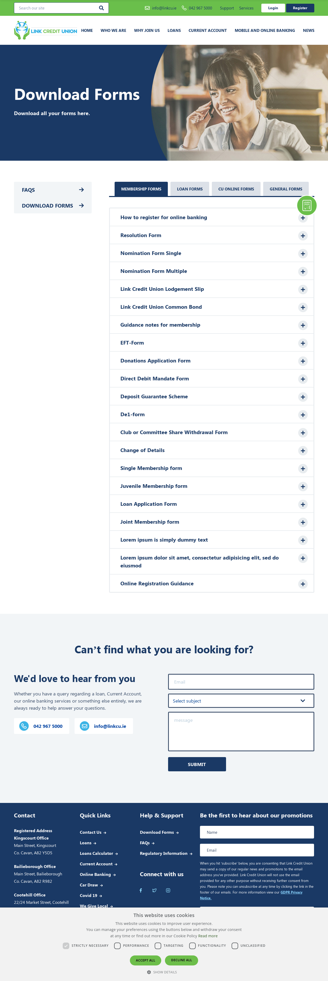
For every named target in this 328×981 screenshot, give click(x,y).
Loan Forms (190, 189)
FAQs (28, 189)
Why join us (147, 30)
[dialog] (164, 944)
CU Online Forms (236, 189)
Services (246, 8)
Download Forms (47, 205)
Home (87, 30)
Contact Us (90, 832)
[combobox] (241, 701)
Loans (174, 30)
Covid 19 (88, 895)
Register (300, 7)
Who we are (113, 30)
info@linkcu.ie (161, 8)
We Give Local (94, 906)
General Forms (286, 189)
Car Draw (89, 884)
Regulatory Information (164, 853)
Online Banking (95, 874)
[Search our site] (61, 7)
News (308, 30)
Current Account (208, 30)
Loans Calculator (96, 853)
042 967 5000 (197, 8)
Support (227, 8)
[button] (164, 972)
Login (273, 7)
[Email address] (257, 850)
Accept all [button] (145, 960)
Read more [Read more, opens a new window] (208, 935)
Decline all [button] (181, 960)
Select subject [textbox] (187, 701)
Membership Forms (141, 189)
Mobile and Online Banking (265, 30)
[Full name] (257, 832)
